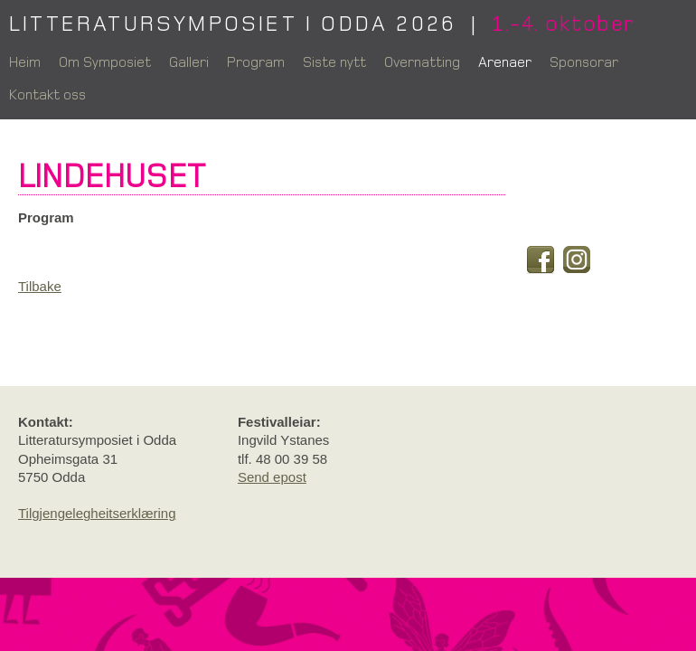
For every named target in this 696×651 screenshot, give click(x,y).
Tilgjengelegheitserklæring (97, 513)
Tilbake (39, 286)
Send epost (272, 477)
